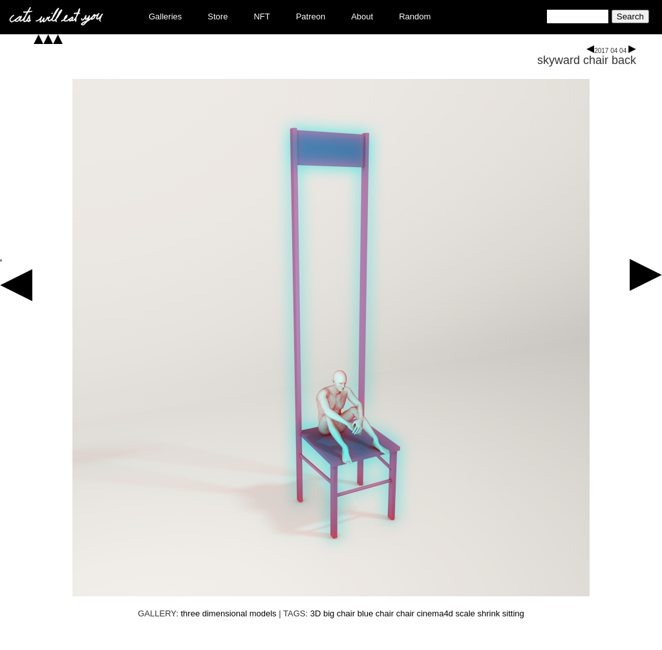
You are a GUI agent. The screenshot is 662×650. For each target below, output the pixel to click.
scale (465, 613)
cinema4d (434, 613)
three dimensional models (228, 613)
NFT (261, 16)
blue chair (376, 613)
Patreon (311, 16)
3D (315, 613)
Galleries (165, 16)
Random (415, 16)
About (362, 16)
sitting (513, 613)
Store (218, 16)
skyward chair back (586, 60)
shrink (488, 613)
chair (405, 613)
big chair (339, 613)
